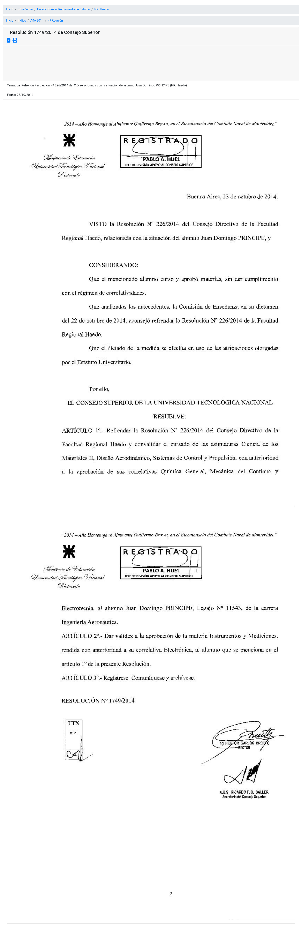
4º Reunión (55, 20)
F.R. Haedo (101, 9)
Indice (22, 20)
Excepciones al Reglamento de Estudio (63, 9)
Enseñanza (25, 9)
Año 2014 (37, 20)
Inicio (9, 9)
